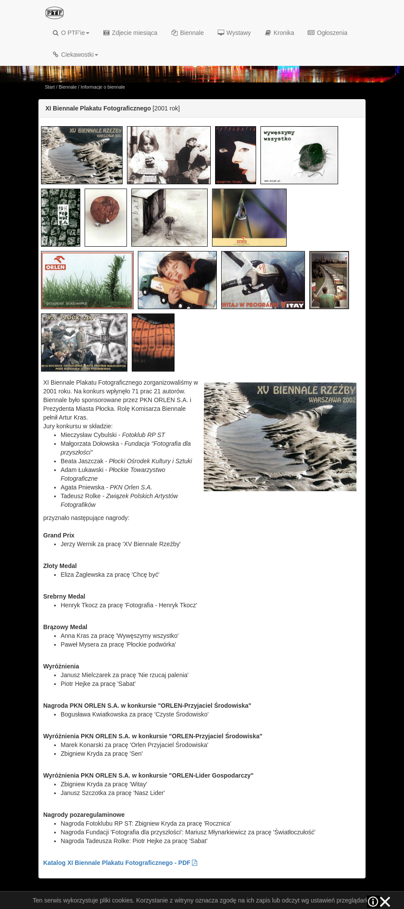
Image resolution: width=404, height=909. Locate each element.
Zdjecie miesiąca (130, 32)
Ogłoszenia (327, 32)
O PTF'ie (70, 32)
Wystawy (234, 32)
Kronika (279, 32)
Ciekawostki (74, 54)
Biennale (187, 32)
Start (50, 87)
